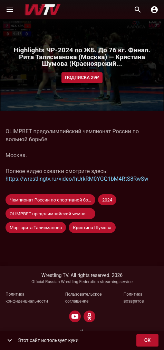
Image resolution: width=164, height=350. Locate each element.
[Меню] (9, 9)
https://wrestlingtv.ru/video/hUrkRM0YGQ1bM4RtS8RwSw (77, 179)
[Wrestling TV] (42, 9)
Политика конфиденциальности (27, 298)
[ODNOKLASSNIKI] (89, 316)
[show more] (9, 340)
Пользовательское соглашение (83, 298)
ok (147, 340)
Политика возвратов (134, 298)
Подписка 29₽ (82, 77)
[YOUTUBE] (75, 316)
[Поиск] (137, 9)
